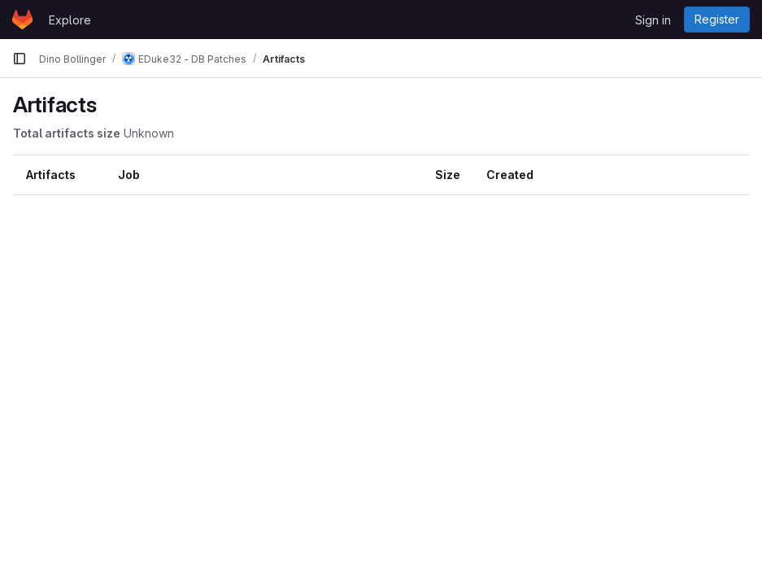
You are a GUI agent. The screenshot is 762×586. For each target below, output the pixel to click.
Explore (70, 20)
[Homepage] (22, 20)
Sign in (653, 20)
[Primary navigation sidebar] (20, 59)
